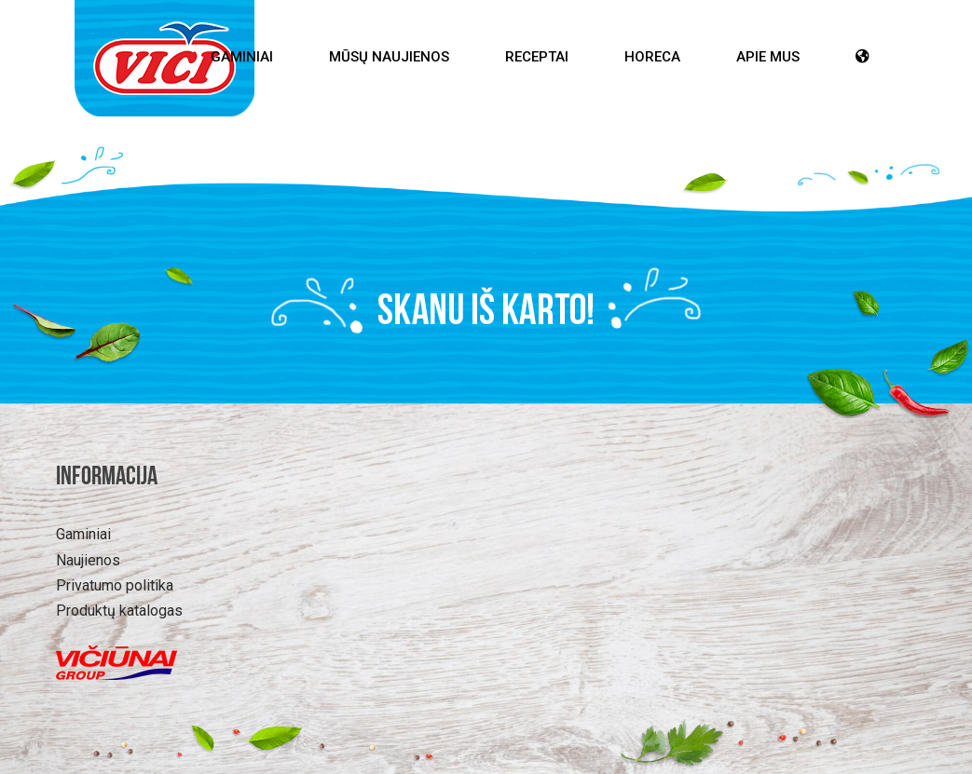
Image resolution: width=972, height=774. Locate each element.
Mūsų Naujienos (389, 56)
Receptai (536, 56)
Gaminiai (242, 56)
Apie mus (768, 56)
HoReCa (652, 56)
